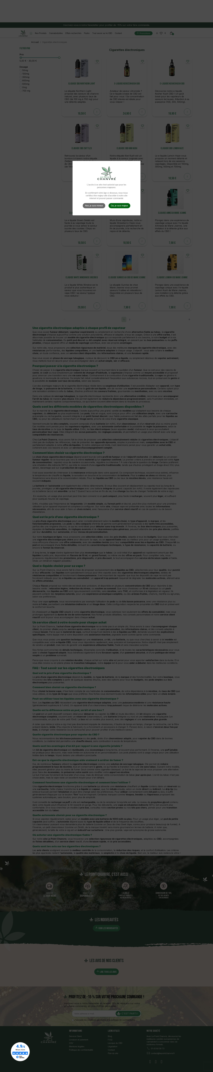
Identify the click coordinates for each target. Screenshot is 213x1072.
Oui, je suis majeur (119, 205)
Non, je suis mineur (94, 205)
